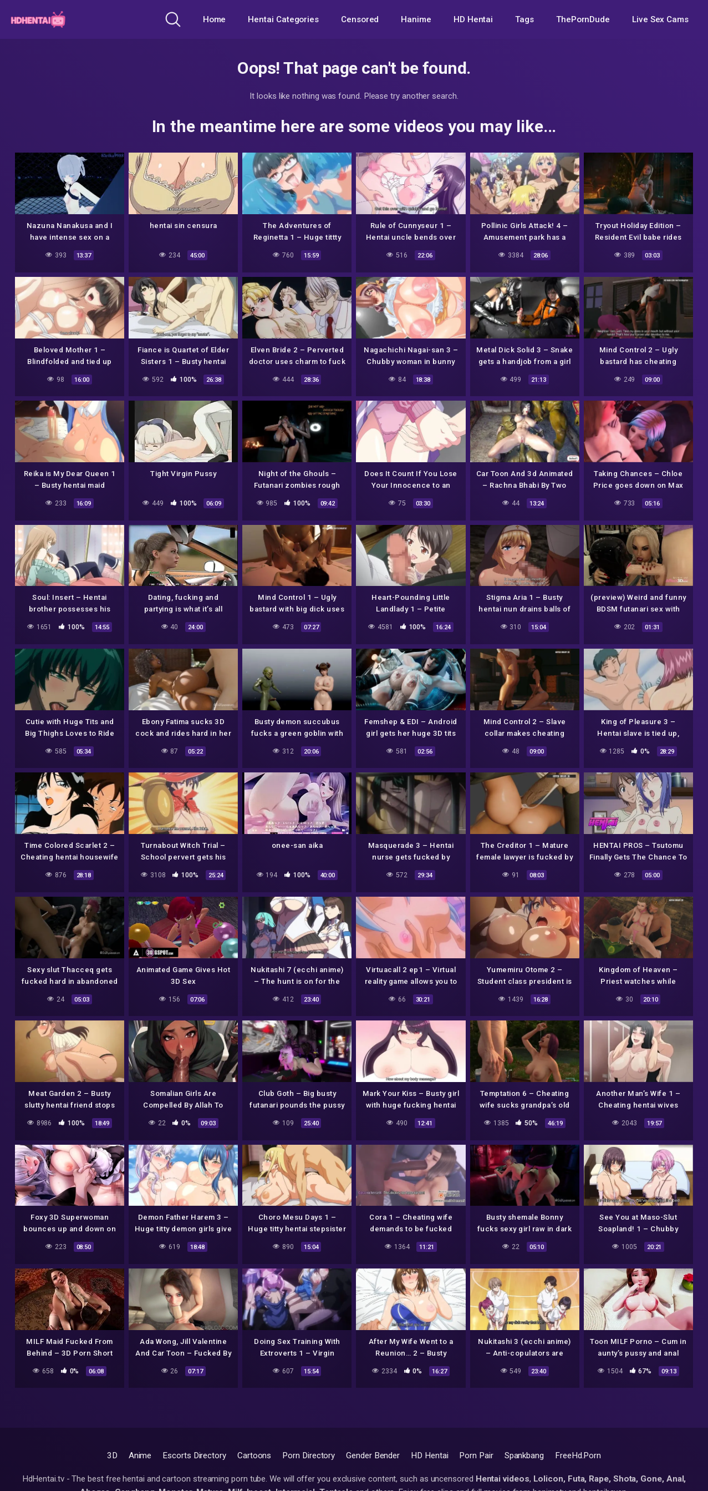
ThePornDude (583, 19)
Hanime (416, 19)
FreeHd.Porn (578, 1455)
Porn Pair (476, 1455)
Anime (140, 1455)
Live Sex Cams (660, 19)
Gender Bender (373, 1455)
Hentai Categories (283, 19)
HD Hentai (473, 19)
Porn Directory (308, 1455)
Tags (524, 19)
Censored (360, 19)
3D (112, 1455)
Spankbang (524, 1455)
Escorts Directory (194, 1455)
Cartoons (254, 1455)
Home (214, 19)
